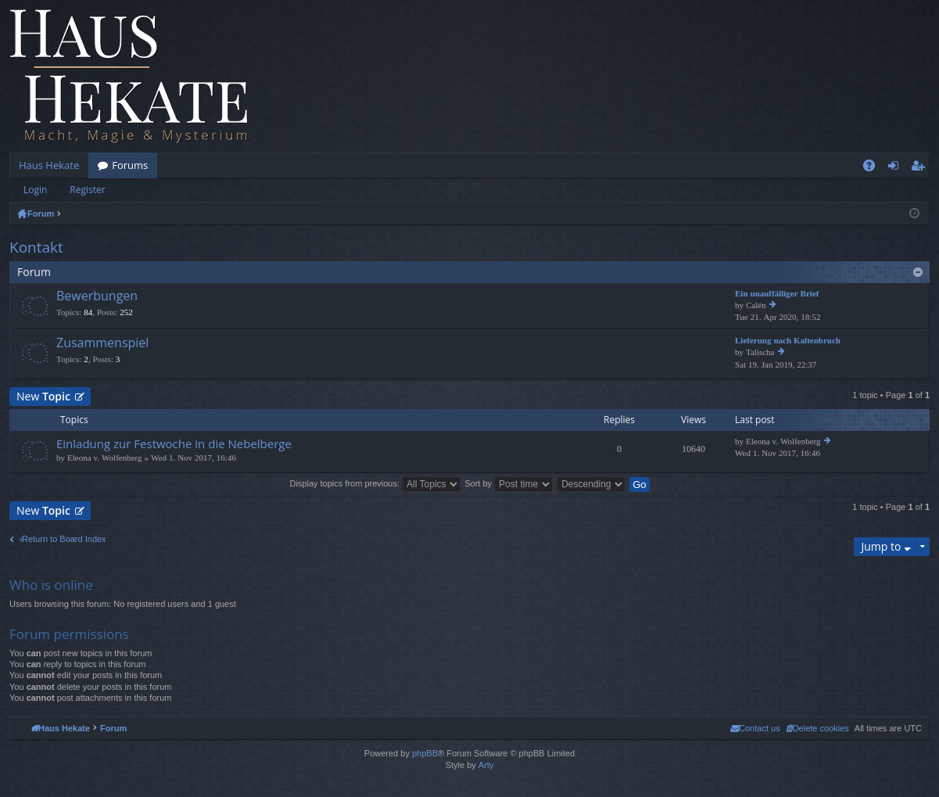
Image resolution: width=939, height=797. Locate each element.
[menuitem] (817, 728)
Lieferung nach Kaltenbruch (787, 340)
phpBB (425, 753)
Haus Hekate (49, 165)
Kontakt (36, 247)
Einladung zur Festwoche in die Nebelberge (174, 443)
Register (87, 189)
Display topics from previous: (375, 483)
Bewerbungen (97, 296)
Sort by (508, 483)
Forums (130, 165)
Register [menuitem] (921, 168)
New (43, 396)
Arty (486, 765)
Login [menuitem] (896, 168)
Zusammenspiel (102, 343)
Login (35, 189)
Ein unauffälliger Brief (777, 293)
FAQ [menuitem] (874, 168)
